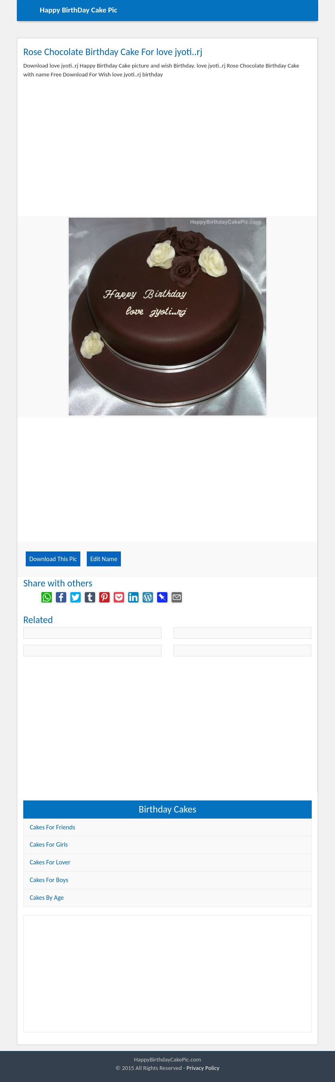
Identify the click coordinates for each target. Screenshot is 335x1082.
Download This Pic (53, 559)
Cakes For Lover (50, 862)
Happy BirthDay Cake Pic (78, 9)
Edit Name (103, 559)
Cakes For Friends (52, 827)
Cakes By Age (47, 897)
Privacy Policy (202, 1068)
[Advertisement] (167, 153)
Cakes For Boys (49, 880)
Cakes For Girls (49, 844)
